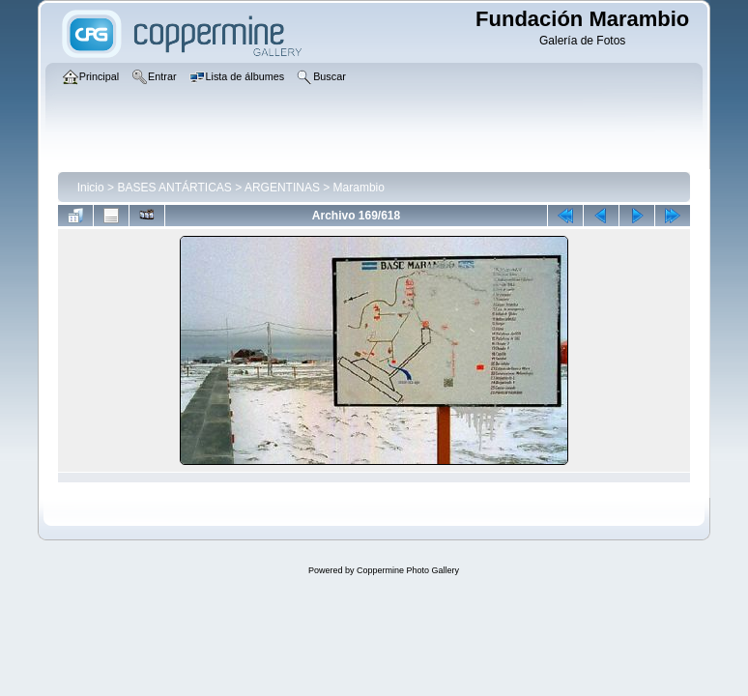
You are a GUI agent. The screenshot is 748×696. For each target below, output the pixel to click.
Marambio (359, 187)
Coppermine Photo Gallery (408, 570)
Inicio (90, 187)
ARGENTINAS (282, 187)
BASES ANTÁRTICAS (174, 187)
